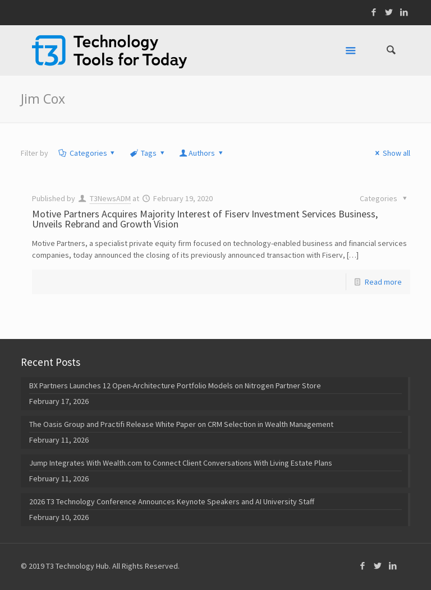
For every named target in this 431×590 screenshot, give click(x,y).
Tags (147, 153)
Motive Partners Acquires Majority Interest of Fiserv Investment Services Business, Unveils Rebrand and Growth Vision (205, 218)
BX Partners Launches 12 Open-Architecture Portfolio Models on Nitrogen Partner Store (175, 385)
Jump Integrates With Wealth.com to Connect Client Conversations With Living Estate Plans (180, 463)
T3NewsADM (110, 198)
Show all (391, 153)
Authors (201, 153)
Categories (87, 153)
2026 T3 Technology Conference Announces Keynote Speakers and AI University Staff (171, 501)
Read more (383, 282)
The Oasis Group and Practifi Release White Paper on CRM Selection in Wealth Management (181, 424)
